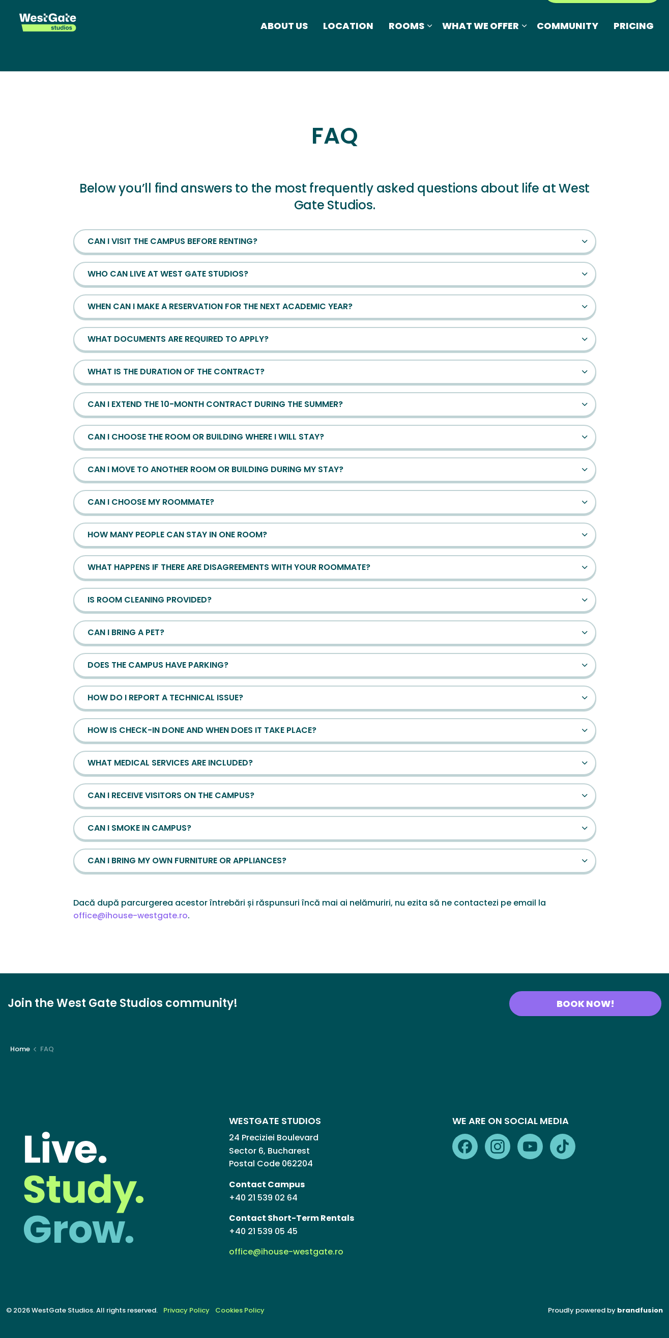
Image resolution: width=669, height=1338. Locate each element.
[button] (334, 241)
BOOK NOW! (585, 1003)
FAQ (379, 17)
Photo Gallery (333, 17)
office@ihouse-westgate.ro (130, 915)
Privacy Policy (186, 1310)
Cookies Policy (240, 1310)
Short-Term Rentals (438, 17)
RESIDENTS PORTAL (602, 17)
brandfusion (640, 1310)
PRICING (634, 53)
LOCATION (348, 53)
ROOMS (406, 53)
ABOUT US (284, 53)
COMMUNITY (567, 53)
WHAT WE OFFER (480, 53)
